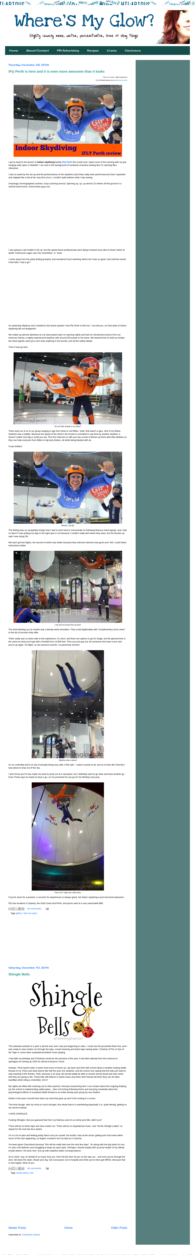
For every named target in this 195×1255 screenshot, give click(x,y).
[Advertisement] (67, 941)
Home (13, 50)
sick (31, 1173)
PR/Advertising (68, 50)
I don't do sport (30, 913)
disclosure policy (121, 80)
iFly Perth (67, 162)
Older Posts (119, 1227)
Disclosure (133, 50)
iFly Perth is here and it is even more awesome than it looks (56, 71)
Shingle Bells (19, 974)
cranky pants (22, 1173)
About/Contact (37, 50)
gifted (18, 913)
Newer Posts (17, 1227)
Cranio (112, 50)
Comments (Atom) (31, 1234)
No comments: (34, 908)
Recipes (93, 50)
